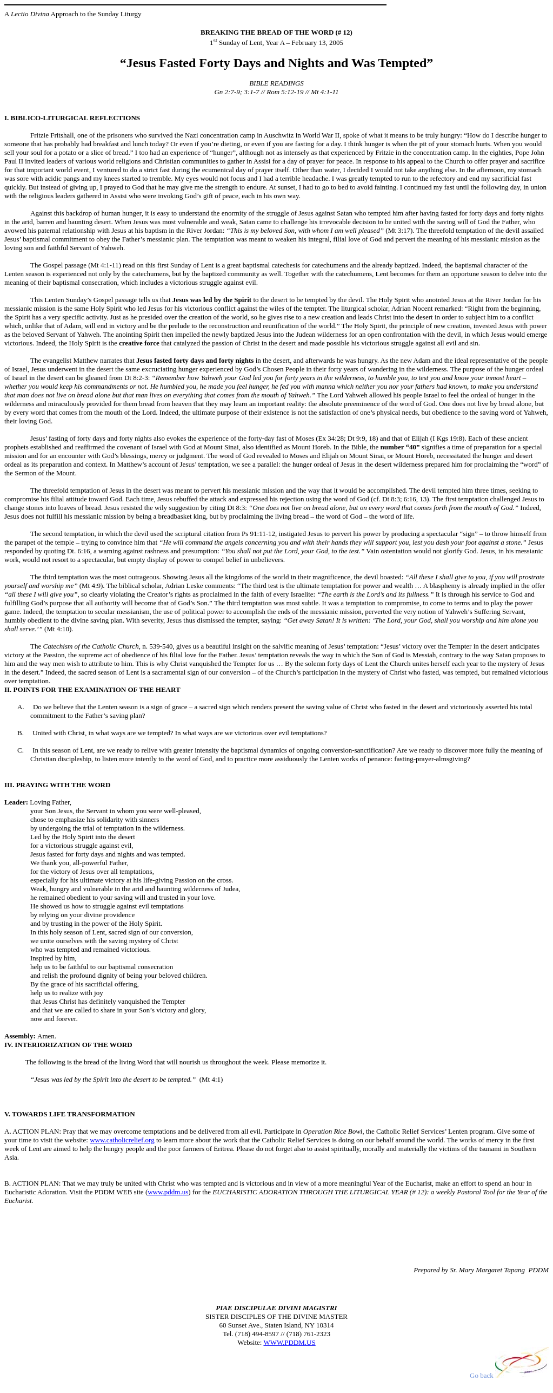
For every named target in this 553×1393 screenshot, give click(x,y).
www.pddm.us (168, 1192)
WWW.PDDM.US (289, 1342)
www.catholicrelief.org (122, 1140)
